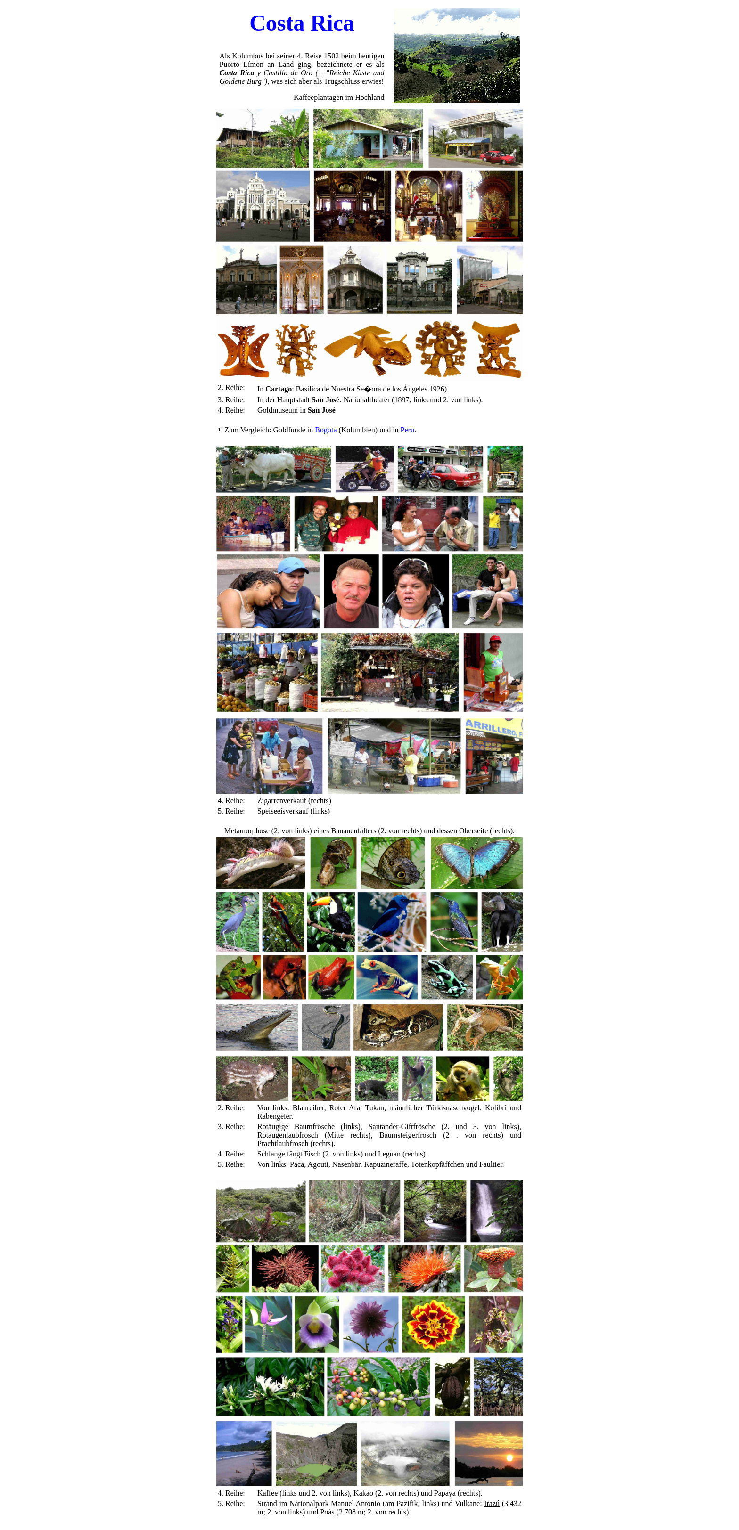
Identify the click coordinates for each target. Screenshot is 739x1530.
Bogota (326, 430)
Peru (407, 430)
